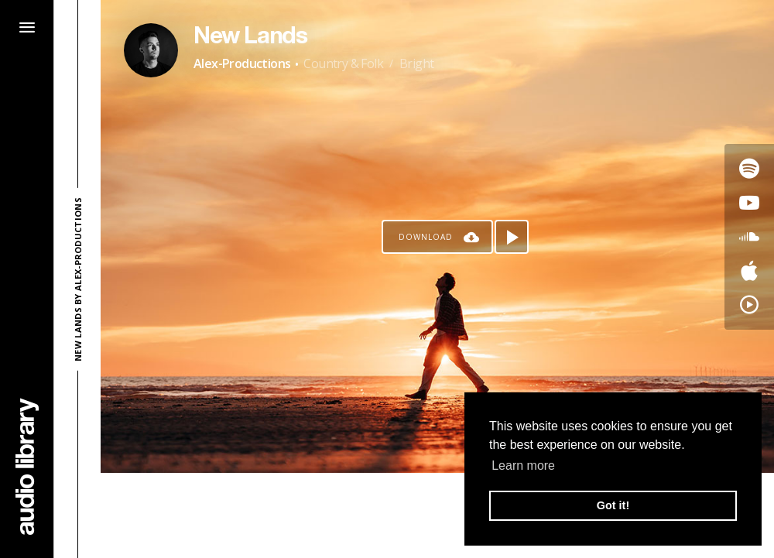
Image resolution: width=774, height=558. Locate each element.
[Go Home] (27, 466)
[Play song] (512, 237)
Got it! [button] (613, 505)
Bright (416, 63)
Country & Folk (343, 63)
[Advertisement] (437, 515)
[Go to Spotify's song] (749, 169)
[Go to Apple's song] (749, 271)
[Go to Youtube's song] (749, 203)
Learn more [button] (523, 465)
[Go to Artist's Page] (151, 50)
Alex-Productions (242, 63)
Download (426, 236)
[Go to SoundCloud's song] (749, 237)
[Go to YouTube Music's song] (749, 305)
